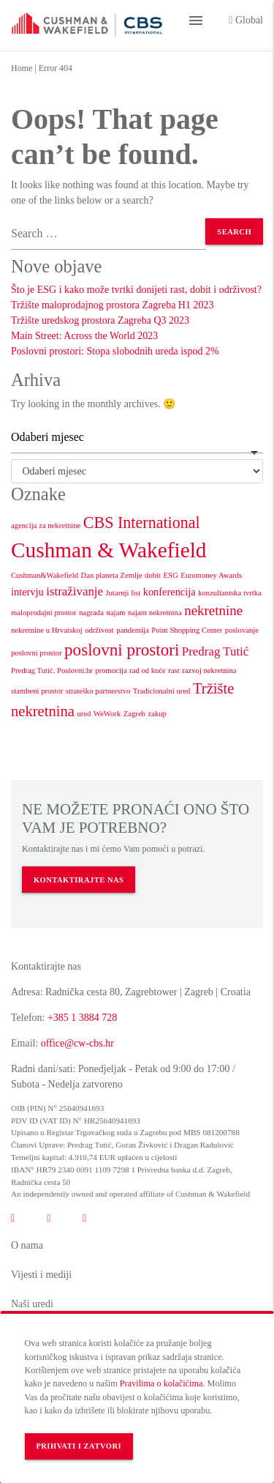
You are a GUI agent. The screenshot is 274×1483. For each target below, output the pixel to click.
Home (21, 68)
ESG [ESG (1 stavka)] (171, 575)
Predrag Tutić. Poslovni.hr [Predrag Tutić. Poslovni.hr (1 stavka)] (52, 670)
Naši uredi (32, 1303)
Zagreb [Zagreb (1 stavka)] (134, 714)
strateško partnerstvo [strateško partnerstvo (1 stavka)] (98, 691)
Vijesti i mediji (41, 1274)
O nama (27, 1245)
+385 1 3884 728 (82, 1017)
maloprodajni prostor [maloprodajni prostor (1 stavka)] (44, 613)
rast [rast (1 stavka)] (173, 670)
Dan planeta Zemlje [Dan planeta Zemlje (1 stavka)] (111, 575)
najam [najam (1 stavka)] (115, 613)
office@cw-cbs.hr (77, 1043)
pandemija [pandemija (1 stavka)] (132, 630)
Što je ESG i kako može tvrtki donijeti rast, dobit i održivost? (136, 289)
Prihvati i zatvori (78, 1446)
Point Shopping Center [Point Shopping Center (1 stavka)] (186, 630)
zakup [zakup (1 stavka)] (157, 714)
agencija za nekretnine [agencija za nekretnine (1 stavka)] (45, 525)
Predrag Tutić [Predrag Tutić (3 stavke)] (215, 651)
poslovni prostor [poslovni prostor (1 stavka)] (36, 653)
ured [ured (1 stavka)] (84, 714)
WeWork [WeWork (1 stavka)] (107, 714)
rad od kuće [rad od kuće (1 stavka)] (147, 670)
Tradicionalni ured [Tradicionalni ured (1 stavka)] (162, 691)
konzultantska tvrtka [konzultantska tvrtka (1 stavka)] (230, 593)
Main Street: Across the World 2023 (84, 335)
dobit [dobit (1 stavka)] (153, 575)
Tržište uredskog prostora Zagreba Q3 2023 (100, 320)
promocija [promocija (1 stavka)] (110, 670)
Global (246, 20)
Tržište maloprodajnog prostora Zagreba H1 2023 (112, 305)
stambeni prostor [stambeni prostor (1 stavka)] (37, 691)
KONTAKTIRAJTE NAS (79, 880)
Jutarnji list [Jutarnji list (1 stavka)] (123, 593)
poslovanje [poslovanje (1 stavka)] (242, 630)
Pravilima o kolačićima (161, 1383)
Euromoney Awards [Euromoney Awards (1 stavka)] (211, 575)
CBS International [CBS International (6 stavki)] (141, 522)
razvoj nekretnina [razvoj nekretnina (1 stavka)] (209, 670)
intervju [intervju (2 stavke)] (27, 592)
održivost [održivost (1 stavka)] (99, 630)
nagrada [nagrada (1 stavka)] (91, 613)
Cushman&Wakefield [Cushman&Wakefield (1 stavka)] (44, 575)
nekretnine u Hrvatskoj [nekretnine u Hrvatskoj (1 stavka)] (47, 630)
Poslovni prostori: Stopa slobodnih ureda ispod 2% (115, 351)
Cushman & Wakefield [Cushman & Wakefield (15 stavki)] (109, 550)
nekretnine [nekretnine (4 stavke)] (213, 610)
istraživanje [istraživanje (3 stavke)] (74, 591)
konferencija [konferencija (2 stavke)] (169, 592)
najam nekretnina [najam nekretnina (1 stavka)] (155, 613)
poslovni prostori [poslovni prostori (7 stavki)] (121, 649)
